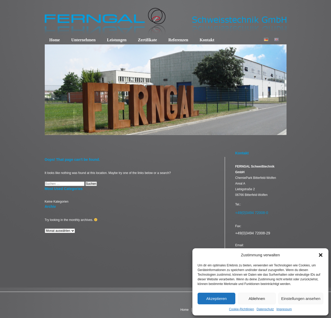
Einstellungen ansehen (300, 298)
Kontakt (207, 40)
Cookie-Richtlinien (241, 309)
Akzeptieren (216, 298)
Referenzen (178, 40)
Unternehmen (83, 40)
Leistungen (117, 40)
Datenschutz (265, 309)
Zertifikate (147, 40)
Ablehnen (257, 298)
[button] (320, 255)
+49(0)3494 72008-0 (251, 213)
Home (54, 40)
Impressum (284, 309)
